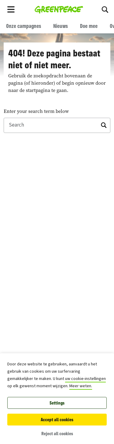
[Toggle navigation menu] (11, 9)
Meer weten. (80, 386)
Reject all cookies (57, 433)
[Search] (105, 9)
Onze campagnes (23, 25)
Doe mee (89, 25)
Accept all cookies (57, 419)
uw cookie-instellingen (85, 379)
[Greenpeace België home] (59, 9)
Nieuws (60, 25)
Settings (57, 403)
